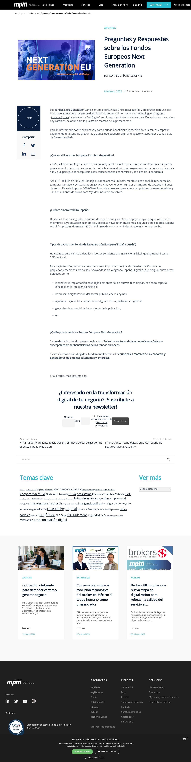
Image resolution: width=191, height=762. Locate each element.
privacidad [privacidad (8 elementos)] (115, 509)
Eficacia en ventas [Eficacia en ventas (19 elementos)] (103, 494)
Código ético (127, 716)
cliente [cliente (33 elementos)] (76, 489)
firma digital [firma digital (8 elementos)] (55, 499)
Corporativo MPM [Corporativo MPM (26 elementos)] (32, 494)
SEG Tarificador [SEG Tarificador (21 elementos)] (77, 515)
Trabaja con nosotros (132, 702)
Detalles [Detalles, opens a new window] (122, 746)
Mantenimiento (156, 687)
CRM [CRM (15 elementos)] (48, 494)
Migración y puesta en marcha (164, 697)
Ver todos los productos (103, 726)
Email (78, 420)
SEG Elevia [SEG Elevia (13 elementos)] (61, 515)
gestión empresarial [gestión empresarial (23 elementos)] (112, 498)
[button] (95, 757)
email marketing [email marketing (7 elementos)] (25, 499)
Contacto (125, 707)
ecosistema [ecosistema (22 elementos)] (84, 494)
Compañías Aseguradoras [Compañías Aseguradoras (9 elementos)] (92, 490)
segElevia (95, 687)
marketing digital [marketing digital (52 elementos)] (62, 508)
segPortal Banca (99, 716)
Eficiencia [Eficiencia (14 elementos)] (119, 494)
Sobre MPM (127, 687)
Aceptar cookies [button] (82, 751)
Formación (154, 692)
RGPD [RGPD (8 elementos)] (33, 515)
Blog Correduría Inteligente (29, 13)
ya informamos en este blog (132, 113)
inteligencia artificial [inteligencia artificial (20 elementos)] (90, 503)
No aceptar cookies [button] (107, 751)
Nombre (68, 417)
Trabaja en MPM (120, 4)
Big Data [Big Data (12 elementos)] (40, 489)
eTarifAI (94, 707)
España (137, 4)
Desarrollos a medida (159, 702)
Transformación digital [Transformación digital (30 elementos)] (50, 519)
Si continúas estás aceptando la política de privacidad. (101, 420)
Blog (101, 4)
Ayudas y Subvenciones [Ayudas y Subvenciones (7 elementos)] (28, 490)
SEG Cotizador (98, 702)
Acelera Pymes (60, 117)
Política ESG (127, 721)
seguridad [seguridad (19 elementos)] (94, 515)
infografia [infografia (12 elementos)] (24, 503)
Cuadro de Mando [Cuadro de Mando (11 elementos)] (59, 494)
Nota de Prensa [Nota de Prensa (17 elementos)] (87, 509)
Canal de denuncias (131, 711)
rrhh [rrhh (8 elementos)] (37, 515)
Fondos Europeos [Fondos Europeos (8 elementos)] (66, 499)
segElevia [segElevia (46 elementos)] (47, 514)
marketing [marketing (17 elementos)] (40, 509)
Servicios (85, 4)
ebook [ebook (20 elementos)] (72, 494)
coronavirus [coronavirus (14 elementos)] (109, 489)
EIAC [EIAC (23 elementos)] (128, 494)
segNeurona (97, 692)
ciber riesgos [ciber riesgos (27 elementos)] (62, 489)
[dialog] (95, 749)
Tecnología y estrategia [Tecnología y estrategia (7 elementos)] (115, 515)
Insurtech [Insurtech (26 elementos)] (55, 503)
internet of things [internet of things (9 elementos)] (27, 509)
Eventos (125, 697)
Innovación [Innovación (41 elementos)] (38, 503)
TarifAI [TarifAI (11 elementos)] (104, 515)
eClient (94, 711)
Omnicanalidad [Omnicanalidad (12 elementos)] (104, 509)
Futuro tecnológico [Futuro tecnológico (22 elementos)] (86, 498)
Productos (67, 4)
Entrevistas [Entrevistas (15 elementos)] (37, 498)
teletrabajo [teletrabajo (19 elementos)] (26, 520)
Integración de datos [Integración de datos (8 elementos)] (70, 504)
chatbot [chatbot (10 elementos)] (48, 489)
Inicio (15, 13)
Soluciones (48, 4)
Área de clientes (182, 4)
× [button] (188, 739)
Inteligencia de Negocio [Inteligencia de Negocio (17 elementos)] (117, 503)
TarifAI (94, 697)
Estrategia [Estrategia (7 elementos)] (47, 499)
